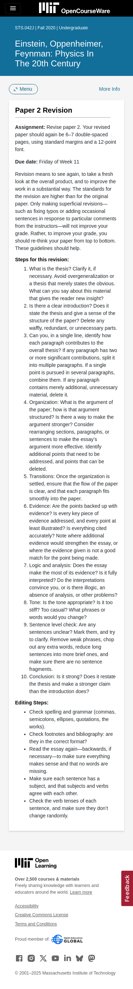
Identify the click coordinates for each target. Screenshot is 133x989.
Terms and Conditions (36, 924)
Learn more (81, 892)
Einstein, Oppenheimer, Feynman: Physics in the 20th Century (59, 53)
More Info (109, 89)
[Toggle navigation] (13, 8)
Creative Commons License (41, 914)
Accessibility (27, 906)
